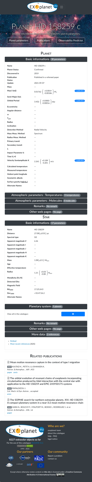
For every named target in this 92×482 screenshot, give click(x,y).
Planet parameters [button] (18, 40)
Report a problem (55, 456)
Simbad (13, 341)
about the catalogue (56, 433)
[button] (80, 91)
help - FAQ (52, 436)
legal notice (52, 439)
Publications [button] (43, 40)
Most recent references (20, 344)
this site (47, 472)
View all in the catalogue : (18, 314)
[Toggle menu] (61, 7)
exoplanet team (54, 430)
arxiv (15, 372)
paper (9, 372)
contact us (52, 459)
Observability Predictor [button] (71, 40)
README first (37, 443)
